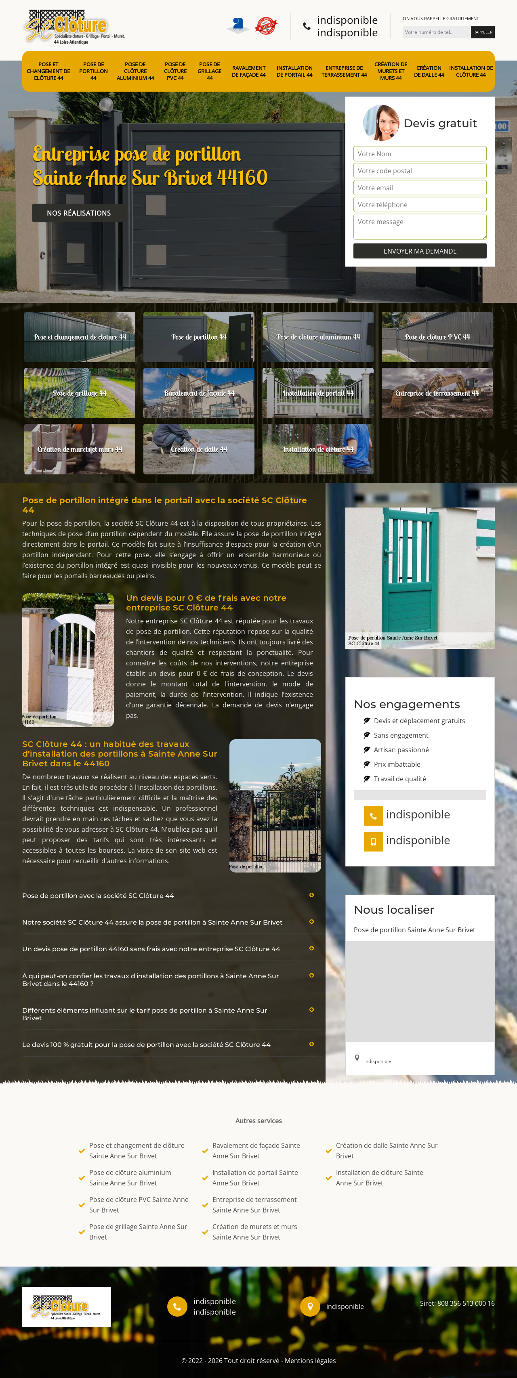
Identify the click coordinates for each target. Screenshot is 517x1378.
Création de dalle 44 (429, 71)
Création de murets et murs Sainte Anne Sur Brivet (249, 1232)
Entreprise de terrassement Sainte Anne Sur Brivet (249, 1204)
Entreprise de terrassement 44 (344, 71)
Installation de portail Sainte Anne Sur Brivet (250, 1177)
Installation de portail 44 (295, 71)
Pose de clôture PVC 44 (175, 71)
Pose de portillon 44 (93, 71)
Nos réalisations (79, 213)
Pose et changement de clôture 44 (48, 71)
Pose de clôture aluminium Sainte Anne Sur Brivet (125, 1177)
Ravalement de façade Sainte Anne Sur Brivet (251, 1150)
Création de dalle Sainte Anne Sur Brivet (382, 1150)
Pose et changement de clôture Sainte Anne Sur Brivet (132, 1150)
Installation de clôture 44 (471, 71)
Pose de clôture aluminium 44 (135, 71)
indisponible (347, 20)
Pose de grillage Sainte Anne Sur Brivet (133, 1232)
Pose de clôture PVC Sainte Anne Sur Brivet (134, 1204)
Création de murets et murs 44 (390, 71)
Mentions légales (310, 1360)
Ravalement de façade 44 (248, 71)
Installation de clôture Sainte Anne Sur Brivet (374, 1177)
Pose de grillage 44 (209, 71)
